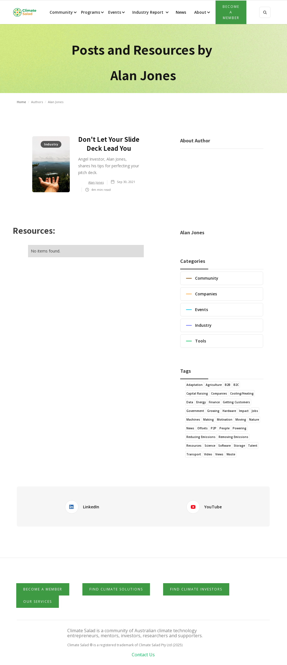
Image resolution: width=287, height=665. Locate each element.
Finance (214, 402)
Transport (193, 454)
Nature (254, 419)
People (224, 428)
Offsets (202, 428)
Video (208, 454)
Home (21, 102)
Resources (194, 446)
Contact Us (143, 654)
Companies (219, 393)
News (180, 12)
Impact (244, 411)
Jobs (255, 411)
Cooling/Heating (242, 393)
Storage (239, 446)
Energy (201, 402)
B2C (236, 385)
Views (219, 454)
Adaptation (194, 385)
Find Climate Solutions (116, 589)
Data (189, 402)
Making (208, 419)
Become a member (231, 12)
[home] (24, 12)
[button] (62, 12)
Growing (213, 411)
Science (210, 446)
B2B (227, 385)
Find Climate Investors (196, 589)
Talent (252, 446)
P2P (213, 428)
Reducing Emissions (201, 437)
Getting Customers (236, 402)
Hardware (229, 411)
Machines (193, 419)
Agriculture (214, 385)
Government (195, 411)
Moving (240, 419)
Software (224, 446)
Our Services (37, 601)
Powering (239, 428)
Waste (230, 454)
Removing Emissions (233, 437)
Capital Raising (197, 393)
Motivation (224, 419)
